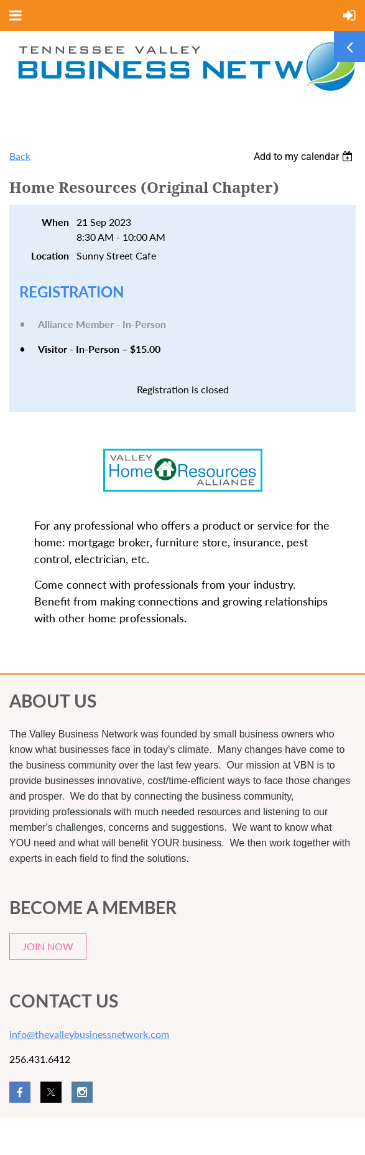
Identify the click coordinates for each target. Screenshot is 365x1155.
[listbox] (305, 156)
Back (19, 156)
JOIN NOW (47, 946)
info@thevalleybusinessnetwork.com (89, 1034)
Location (50, 255)
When (55, 222)
